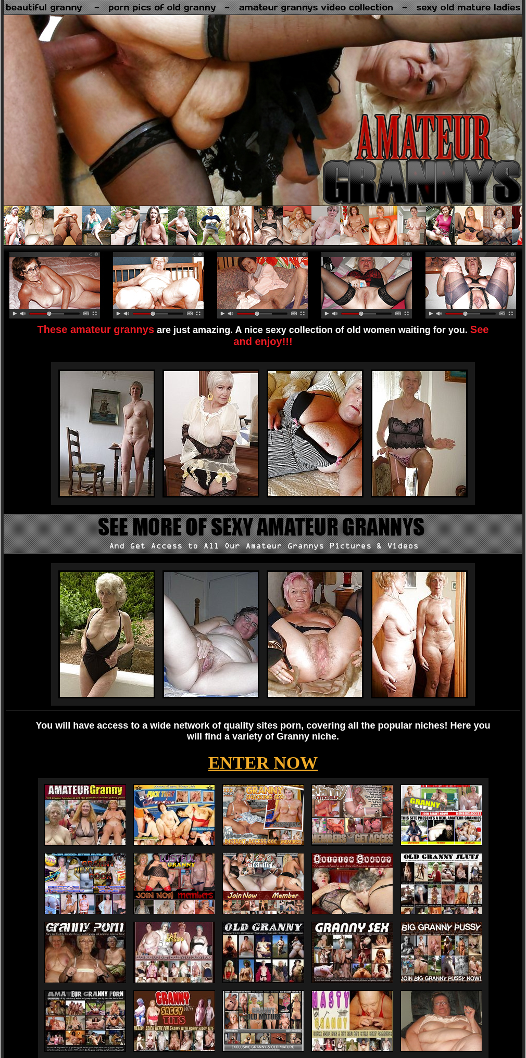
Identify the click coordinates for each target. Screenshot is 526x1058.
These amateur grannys (96, 329)
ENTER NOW (263, 762)
